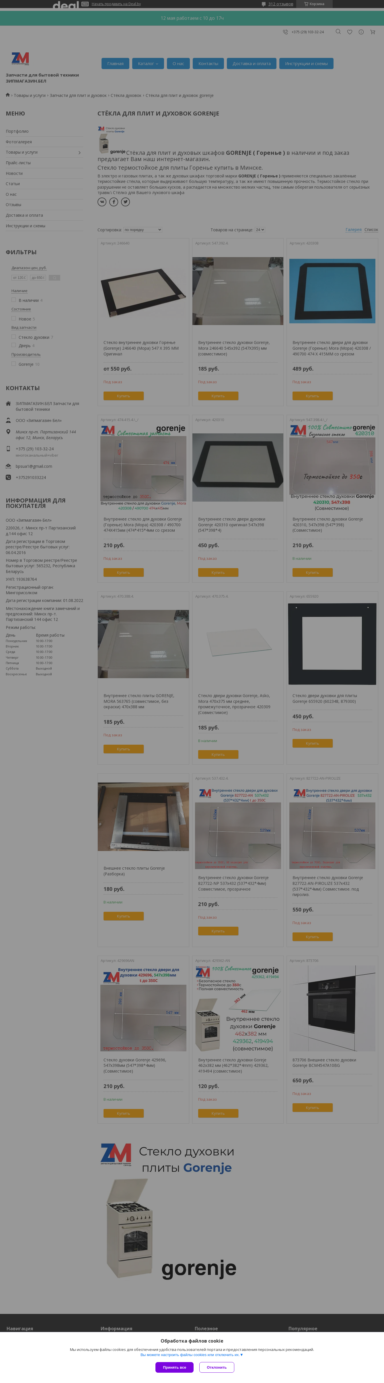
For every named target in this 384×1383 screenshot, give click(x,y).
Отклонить (217, 1367)
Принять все (174, 1367)
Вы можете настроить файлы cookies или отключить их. (190, 1355)
